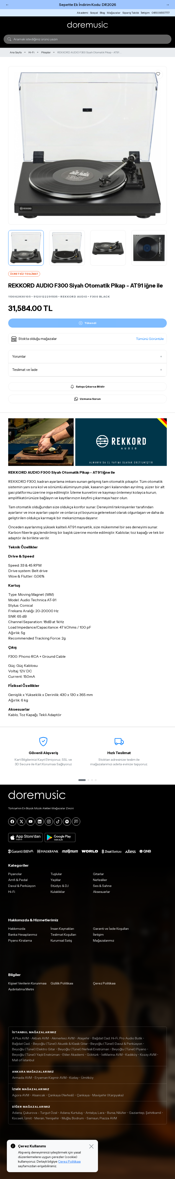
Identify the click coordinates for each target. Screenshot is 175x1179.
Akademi (82, 12)
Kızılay (73, 1078)
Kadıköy (131, 1055)
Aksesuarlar (101, 892)
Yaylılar (56, 880)
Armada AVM (22, 1078)
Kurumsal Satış (61, 940)
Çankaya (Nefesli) (61, 1095)
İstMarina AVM (112, 1055)
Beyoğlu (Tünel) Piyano (129, 1049)
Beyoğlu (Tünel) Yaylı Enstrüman (36, 1055)
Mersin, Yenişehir (46, 1118)
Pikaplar (46, 52)
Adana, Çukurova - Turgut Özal (34, 1113)
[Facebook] (12, 821)
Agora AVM (20, 1095)
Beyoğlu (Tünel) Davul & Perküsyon (116, 1044)
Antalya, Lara (94, 1113)
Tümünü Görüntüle (150, 338)
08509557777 (161, 12)
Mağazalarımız (103, 940)
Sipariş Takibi (130, 12)
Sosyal (94, 12)
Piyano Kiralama (20, 940)
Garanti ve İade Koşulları (111, 929)
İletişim (145, 12)
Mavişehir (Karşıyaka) (108, 1095)
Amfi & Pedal (18, 880)
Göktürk (93, 1055)
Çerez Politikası (104, 983)
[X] (21, 821)
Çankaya (83, 1095)
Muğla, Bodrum (73, 1118)
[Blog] (76, 821)
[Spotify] (67, 821)
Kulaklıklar (58, 892)
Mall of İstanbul (23, 1060)
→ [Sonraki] (168, 4)
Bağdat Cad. (21, 1044)
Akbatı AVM (40, 1038)
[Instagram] (49, 821)
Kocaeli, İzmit (22, 1118)
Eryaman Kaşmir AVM (51, 1078)
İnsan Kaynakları (62, 929)
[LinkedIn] (40, 821)
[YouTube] (30, 821)
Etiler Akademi (73, 1055)
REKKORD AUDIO (73, 296)
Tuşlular (56, 874)
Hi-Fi (31, 52)
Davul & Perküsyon (22, 886)
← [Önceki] (7, 4)
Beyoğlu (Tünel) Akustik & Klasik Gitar (60, 1044)
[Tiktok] (58, 821)
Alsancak (38, 1095)
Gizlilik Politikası (62, 983)
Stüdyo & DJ (60, 886)
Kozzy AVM (148, 1055)
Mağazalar (114, 12)
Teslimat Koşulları (63, 934)
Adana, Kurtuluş (71, 1113)
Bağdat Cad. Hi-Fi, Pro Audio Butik (117, 1038)
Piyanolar (15, 874)
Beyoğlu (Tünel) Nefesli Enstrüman (83, 1049)
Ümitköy (87, 1078)
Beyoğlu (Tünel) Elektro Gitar (33, 1049)
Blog (102, 12)
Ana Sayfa (16, 52)
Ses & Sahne (102, 886)
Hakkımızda (16, 929)
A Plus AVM (20, 1038)
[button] (87, 338)
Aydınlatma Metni (21, 989)
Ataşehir (83, 1038)
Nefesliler (100, 880)
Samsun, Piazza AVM (102, 1118)
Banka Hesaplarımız (22, 934)
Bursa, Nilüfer (116, 1113)
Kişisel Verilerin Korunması (27, 983)
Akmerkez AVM (63, 1038)
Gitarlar (98, 874)
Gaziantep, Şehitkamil (145, 1113)
